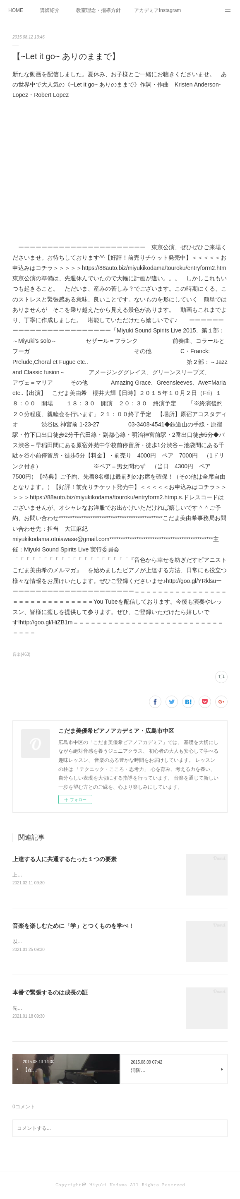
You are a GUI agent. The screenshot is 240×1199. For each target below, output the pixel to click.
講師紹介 (50, 10)
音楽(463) (21, 654)
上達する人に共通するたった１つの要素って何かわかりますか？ (84, 875)
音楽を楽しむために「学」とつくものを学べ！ (73, 925)
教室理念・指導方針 (98, 10)
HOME (15, 10)
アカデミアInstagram (157, 10)
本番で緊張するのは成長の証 (50, 993)
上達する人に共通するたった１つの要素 (64, 859)
